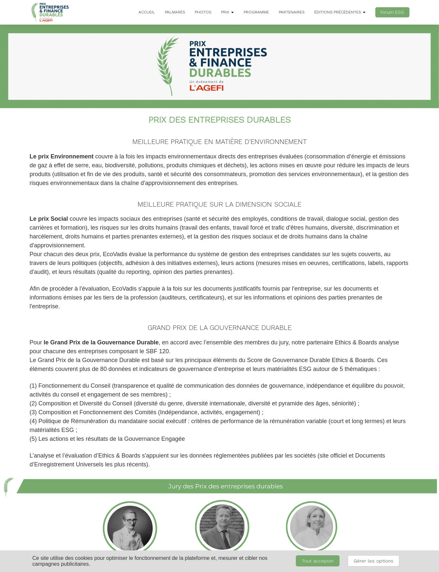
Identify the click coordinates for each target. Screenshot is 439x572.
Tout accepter (318, 560)
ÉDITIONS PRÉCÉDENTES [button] (339, 12)
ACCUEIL (147, 12)
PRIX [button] (227, 12)
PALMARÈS (175, 12)
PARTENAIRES (291, 12)
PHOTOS (203, 12)
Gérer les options (373, 560)
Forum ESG (392, 12)
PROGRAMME (256, 12)
